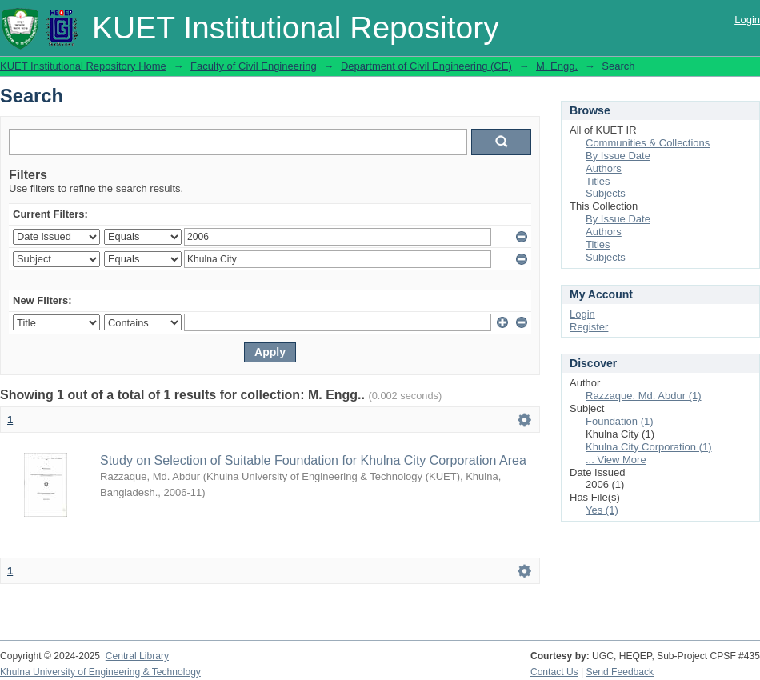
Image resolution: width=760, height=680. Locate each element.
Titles (598, 181)
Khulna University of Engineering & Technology (100, 672)
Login (747, 20)
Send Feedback (620, 672)
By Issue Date (618, 156)
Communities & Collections (648, 143)
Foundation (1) (620, 421)
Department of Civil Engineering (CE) (426, 66)
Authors (604, 168)
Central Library (137, 656)
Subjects (606, 193)
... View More (616, 460)
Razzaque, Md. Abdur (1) (644, 396)
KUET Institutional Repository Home (83, 66)
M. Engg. (557, 66)
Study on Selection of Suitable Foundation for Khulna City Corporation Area (313, 460)
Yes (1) (602, 510)
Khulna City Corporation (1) (649, 447)
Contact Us (554, 672)
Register (589, 327)
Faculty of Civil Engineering (253, 66)
